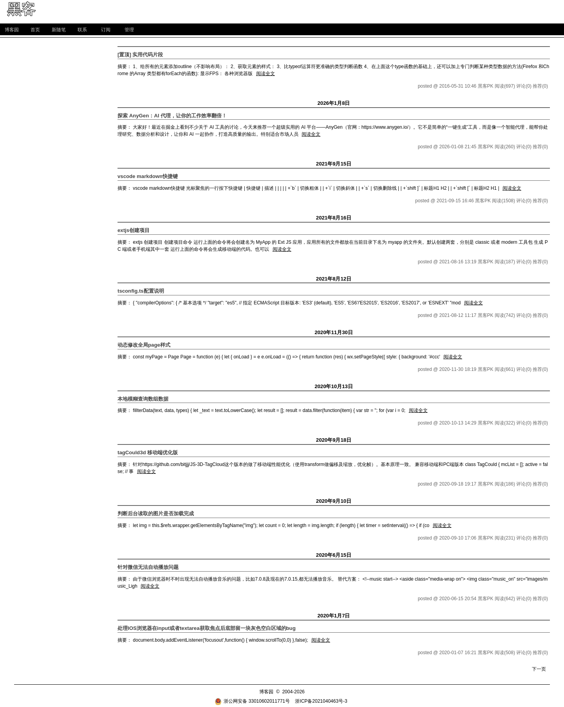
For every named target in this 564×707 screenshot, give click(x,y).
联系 (82, 29)
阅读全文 (265, 73)
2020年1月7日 (333, 616)
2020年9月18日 (333, 440)
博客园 (12, 29)
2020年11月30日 (334, 332)
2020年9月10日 (333, 501)
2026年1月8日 (333, 103)
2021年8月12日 (333, 279)
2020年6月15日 (333, 555)
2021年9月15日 (333, 164)
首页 (35, 29)
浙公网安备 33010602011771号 (252, 701)
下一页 (539, 669)
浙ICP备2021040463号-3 (321, 701)
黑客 (21, 9)
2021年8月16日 (333, 218)
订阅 (105, 29)
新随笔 (59, 29)
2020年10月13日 (334, 386)
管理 (129, 29)
